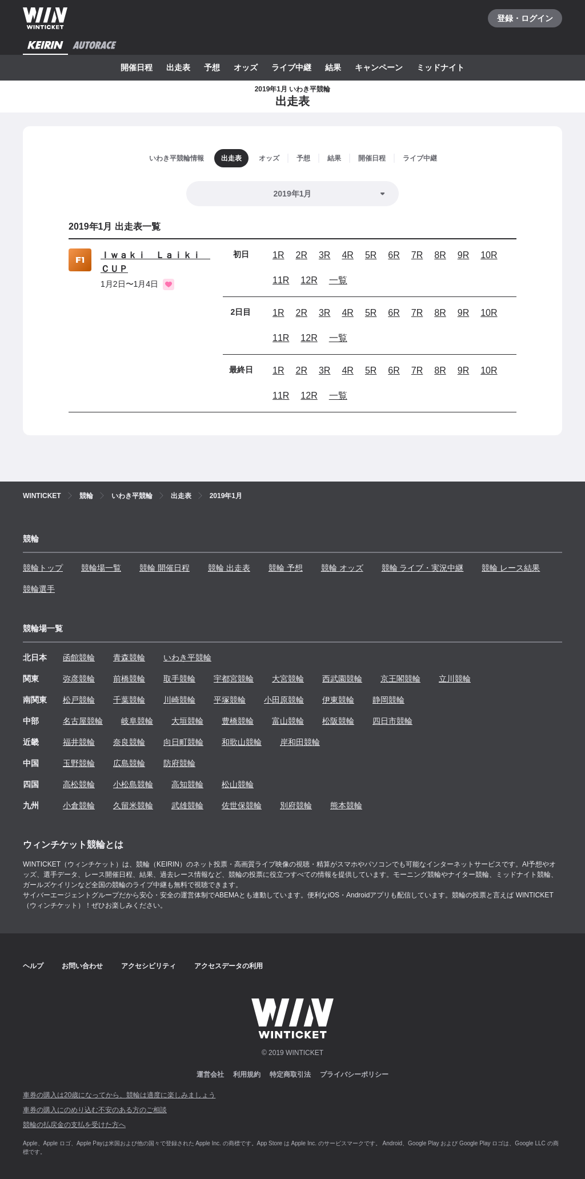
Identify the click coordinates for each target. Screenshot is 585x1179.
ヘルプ (33, 966)
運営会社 (210, 1074)
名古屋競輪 (83, 720)
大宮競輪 (288, 678)
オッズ (246, 67)
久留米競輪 (133, 805)
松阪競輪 (338, 720)
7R (417, 255)
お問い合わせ (82, 966)
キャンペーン (379, 67)
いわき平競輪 (187, 657)
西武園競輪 (342, 678)
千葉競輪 (129, 699)
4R (347, 255)
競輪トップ (43, 567)
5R (370, 255)
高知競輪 (187, 784)
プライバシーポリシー (354, 1074)
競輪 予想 (286, 567)
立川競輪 (455, 678)
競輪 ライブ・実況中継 (423, 567)
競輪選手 (39, 588)
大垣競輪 (187, 720)
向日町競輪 (183, 742)
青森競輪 (129, 657)
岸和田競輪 (300, 742)
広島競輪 (129, 763)
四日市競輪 (392, 720)
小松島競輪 (133, 784)
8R (440, 255)
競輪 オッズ (342, 567)
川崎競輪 (179, 699)
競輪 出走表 (229, 567)
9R (463, 255)
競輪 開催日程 (164, 567)
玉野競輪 (79, 763)
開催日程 (137, 67)
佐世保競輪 (242, 805)
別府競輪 (296, 805)
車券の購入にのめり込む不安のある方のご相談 (95, 1110)
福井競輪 (79, 742)
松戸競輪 (79, 699)
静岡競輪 (388, 699)
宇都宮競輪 (234, 678)
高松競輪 (79, 784)
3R (324, 255)
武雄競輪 (187, 805)
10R (488, 255)
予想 (212, 67)
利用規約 (247, 1074)
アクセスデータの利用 (228, 966)
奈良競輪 (129, 742)
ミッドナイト (440, 67)
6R (393, 255)
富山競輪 (288, 720)
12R (308, 280)
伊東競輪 (338, 699)
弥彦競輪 (79, 678)
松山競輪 (238, 784)
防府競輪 (179, 763)
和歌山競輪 (242, 742)
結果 (333, 67)
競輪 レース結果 (511, 567)
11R (281, 280)
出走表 (178, 67)
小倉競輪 (79, 805)
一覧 (338, 280)
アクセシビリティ (148, 966)
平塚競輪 (230, 699)
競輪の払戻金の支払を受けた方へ (74, 1125)
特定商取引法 (290, 1074)
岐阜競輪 (137, 720)
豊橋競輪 (238, 720)
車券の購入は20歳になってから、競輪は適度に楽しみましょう (119, 1095)
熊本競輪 (346, 805)
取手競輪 (179, 678)
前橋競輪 (129, 678)
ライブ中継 (291, 67)
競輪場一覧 (101, 567)
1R (278, 255)
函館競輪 (79, 657)
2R (301, 255)
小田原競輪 (284, 699)
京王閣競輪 (400, 678)
